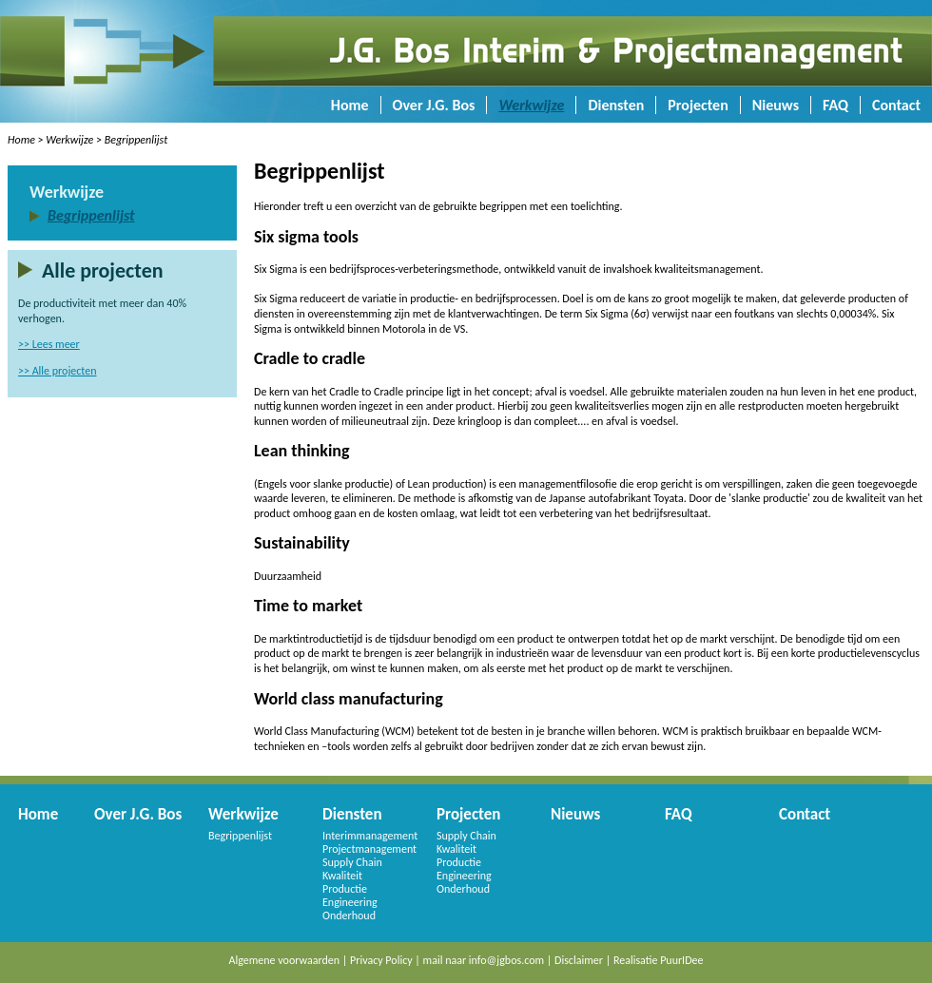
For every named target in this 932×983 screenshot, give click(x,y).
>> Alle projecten (57, 370)
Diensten (616, 105)
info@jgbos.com (506, 960)
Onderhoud (349, 915)
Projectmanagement (369, 849)
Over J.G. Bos (434, 105)
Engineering (350, 902)
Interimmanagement (369, 835)
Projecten (698, 105)
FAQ (835, 105)
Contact (896, 105)
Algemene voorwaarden (284, 960)
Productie (344, 889)
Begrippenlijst (136, 139)
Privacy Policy (381, 960)
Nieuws (775, 105)
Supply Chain (352, 862)
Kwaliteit (342, 875)
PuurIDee (681, 960)
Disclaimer (578, 960)
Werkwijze (531, 105)
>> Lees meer (49, 344)
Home (350, 105)
